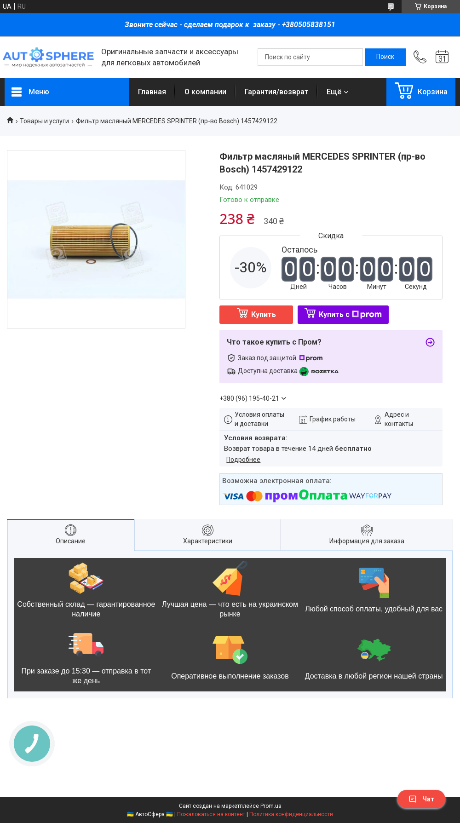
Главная (152, 91)
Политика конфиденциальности (291, 814)
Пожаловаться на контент (211, 814)
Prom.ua (271, 806)
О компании (205, 91)
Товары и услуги (44, 121)
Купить (263, 314)
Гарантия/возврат (276, 91)
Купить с (350, 314)
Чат (421, 799)
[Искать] (385, 57)
